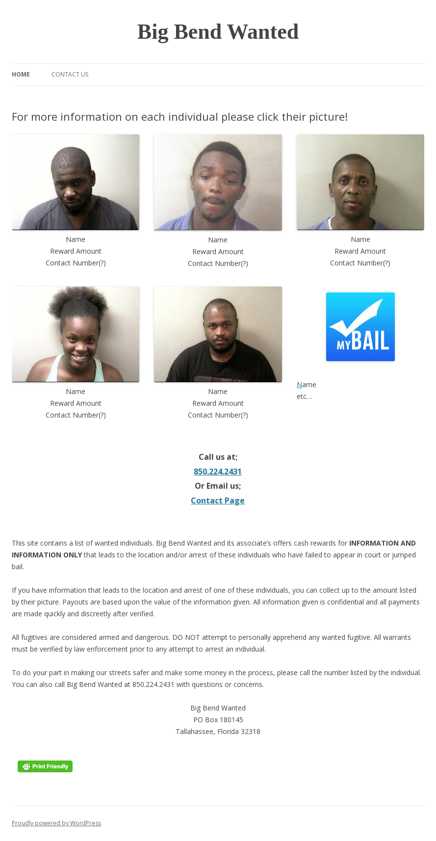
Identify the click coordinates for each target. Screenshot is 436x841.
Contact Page (218, 500)
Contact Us (69, 74)
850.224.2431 (218, 471)
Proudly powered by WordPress (56, 823)
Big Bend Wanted (218, 32)
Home (21, 74)
